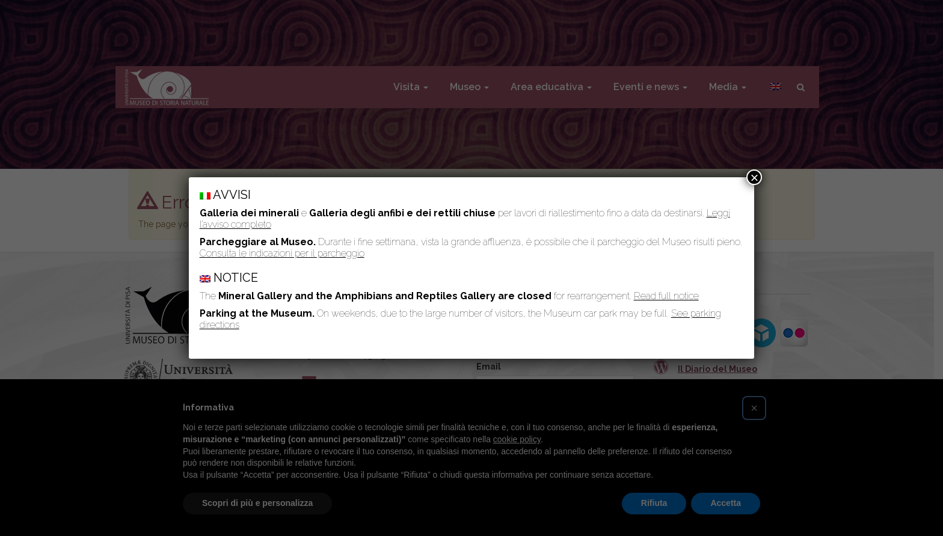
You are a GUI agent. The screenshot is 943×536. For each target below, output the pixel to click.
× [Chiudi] (754, 177)
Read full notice (666, 296)
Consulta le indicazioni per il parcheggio (282, 253)
